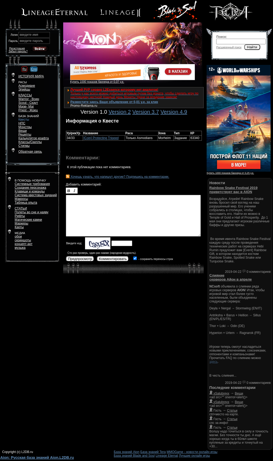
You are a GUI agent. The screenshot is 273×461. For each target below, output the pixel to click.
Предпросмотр (80, 259)
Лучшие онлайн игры (194, 456)
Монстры (25, 127)
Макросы (21, 199)
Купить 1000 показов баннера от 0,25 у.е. (230, 173)
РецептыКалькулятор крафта (33, 136)
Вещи (22, 131)
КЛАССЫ (25, 95)
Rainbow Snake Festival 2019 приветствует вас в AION (233, 190)
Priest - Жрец (28, 110)
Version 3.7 (145, 112)
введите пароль (31, 41)
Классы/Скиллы (30, 142)
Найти (252, 47)
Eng (34, 69)
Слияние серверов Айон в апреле (230, 277)
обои (18, 236)
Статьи (232, 410)
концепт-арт (24, 244)
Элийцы (24, 89)
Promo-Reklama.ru (83, 106)
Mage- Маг (26, 106)
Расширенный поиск (228, 47)
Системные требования (32, 184)
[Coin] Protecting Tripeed (101, 138)
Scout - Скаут (28, 103)
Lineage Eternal (167, 456)
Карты (19, 227)
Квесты (23, 119)
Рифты (20, 216)
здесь (213, 362)
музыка (20, 248)
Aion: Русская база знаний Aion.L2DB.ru (37, 457)
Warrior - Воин (28, 99)
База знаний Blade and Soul (134, 456)
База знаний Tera (153, 452)
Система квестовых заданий (36, 195)
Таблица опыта (26, 202)
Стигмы (24, 146)
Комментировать (113, 259)
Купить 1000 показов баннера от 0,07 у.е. (97, 81)
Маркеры (21, 223)
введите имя (29, 35)
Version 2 (120, 112)
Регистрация (17, 48)
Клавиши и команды (30, 191)
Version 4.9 (173, 112)
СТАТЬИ (21, 208)
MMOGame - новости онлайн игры (192, 452)
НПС (21, 123)
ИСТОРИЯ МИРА (31, 76)
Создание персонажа (30, 188)
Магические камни (28, 220)
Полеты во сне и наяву (32, 212)
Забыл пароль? (18, 51)
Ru (24, 69)
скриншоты (23, 240)
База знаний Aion (126, 452)
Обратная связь (30, 151)
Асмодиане (26, 86)
